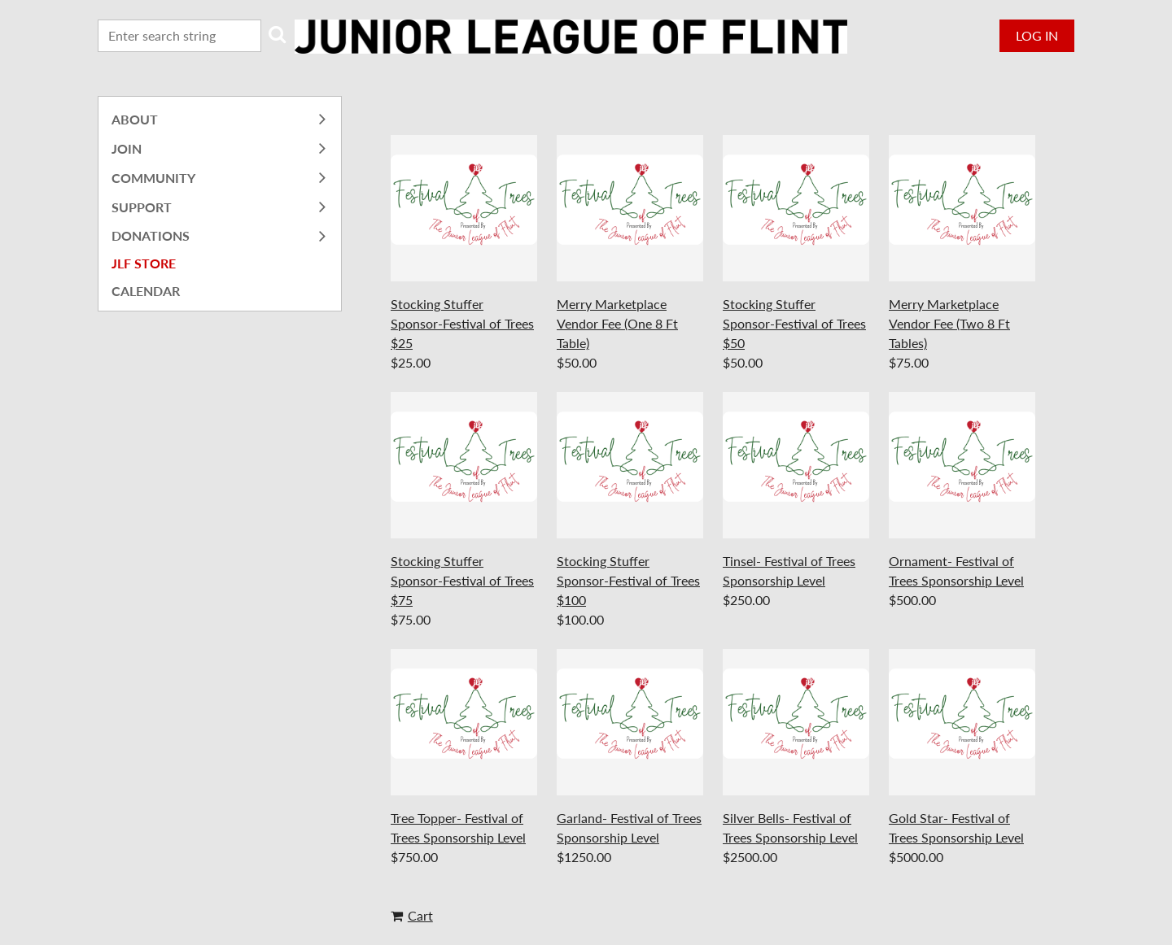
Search (276, 34)
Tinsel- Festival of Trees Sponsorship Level (789, 570)
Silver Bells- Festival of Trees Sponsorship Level (790, 827)
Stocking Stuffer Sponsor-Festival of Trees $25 (462, 323)
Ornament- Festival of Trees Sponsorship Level (956, 570)
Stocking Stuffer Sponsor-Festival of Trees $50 (794, 323)
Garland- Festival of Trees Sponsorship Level (629, 827)
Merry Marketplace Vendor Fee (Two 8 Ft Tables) (949, 323)
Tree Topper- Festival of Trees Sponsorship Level (458, 827)
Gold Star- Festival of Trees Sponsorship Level (956, 827)
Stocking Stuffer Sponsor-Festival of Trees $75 (462, 580)
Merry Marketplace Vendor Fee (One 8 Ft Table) (617, 323)
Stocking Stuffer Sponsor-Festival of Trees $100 (628, 580)
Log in (1037, 35)
